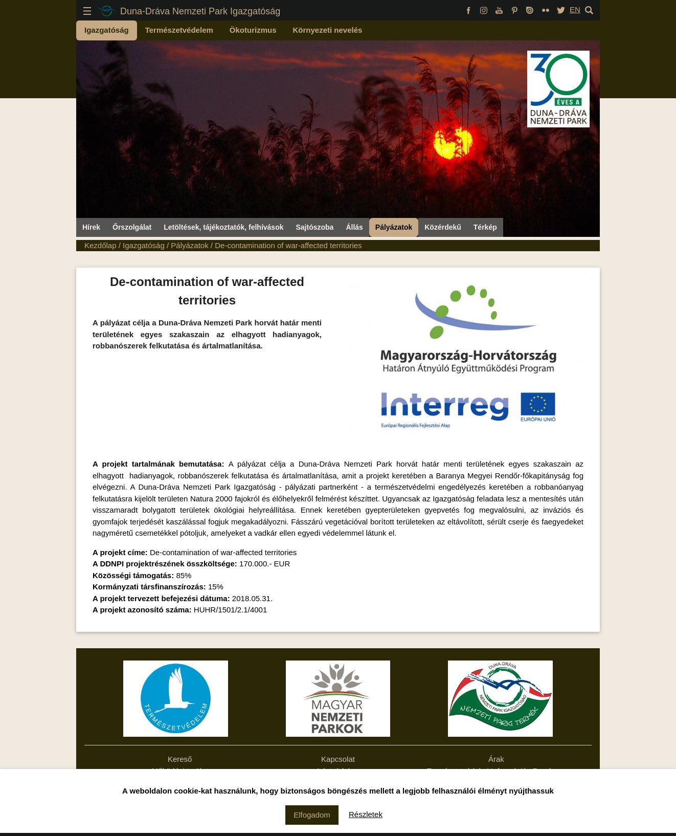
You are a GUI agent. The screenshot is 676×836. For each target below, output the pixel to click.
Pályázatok (393, 227)
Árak (496, 759)
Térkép (485, 227)
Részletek (365, 814)
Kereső (180, 759)
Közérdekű (442, 227)
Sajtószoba (314, 227)
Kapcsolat (338, 759)
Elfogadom (312, 814)
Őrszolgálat (131, 227)
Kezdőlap (100, 245)
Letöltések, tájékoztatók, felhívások (223, 227)
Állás (354, 227)
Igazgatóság (106, 30)
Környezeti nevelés (328, 30)
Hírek (91, 227)
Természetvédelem (179, 30)
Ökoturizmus (253, 30)
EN (575, 9)
